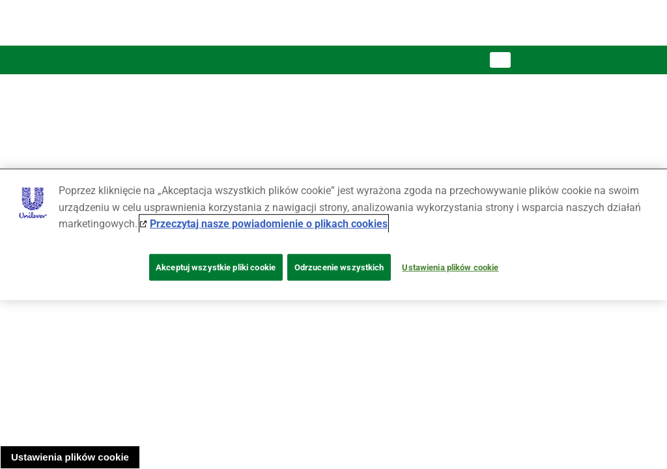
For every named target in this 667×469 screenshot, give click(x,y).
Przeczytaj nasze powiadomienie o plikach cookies (269, 224)
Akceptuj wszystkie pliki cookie (216, 267)
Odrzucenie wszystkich (339, 267)
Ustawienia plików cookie (70, 456)
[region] (333, 234)
